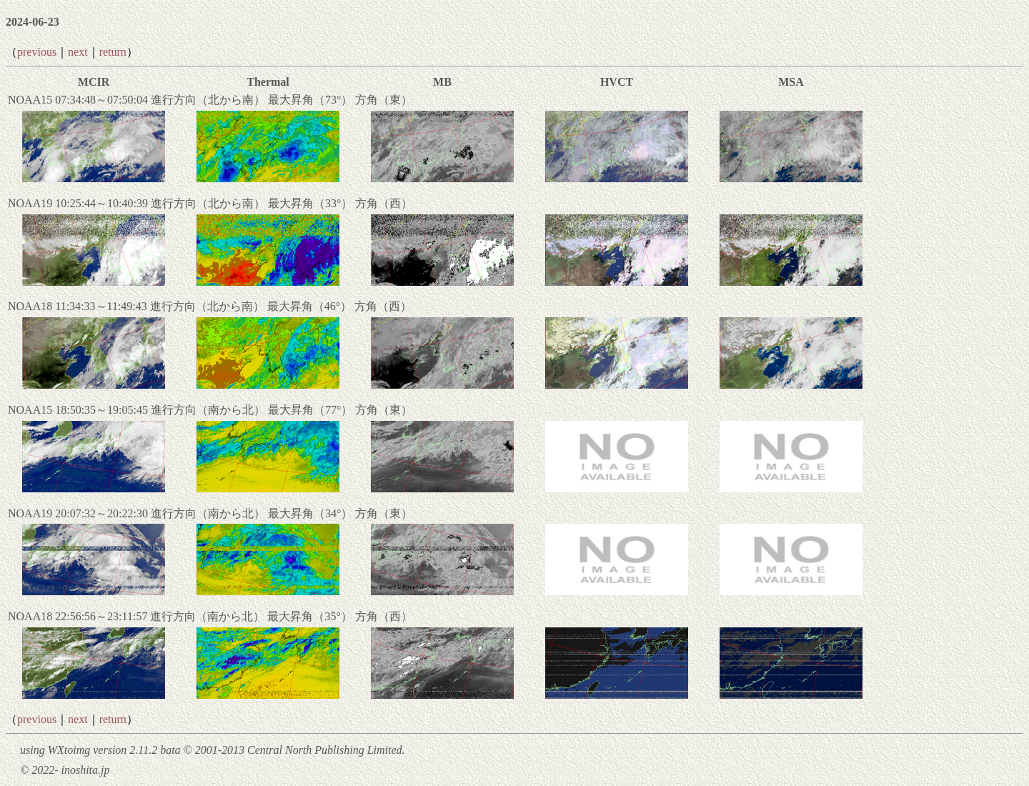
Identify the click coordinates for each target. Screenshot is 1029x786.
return (112, 52)
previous (36, 52)
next (78, 52)
